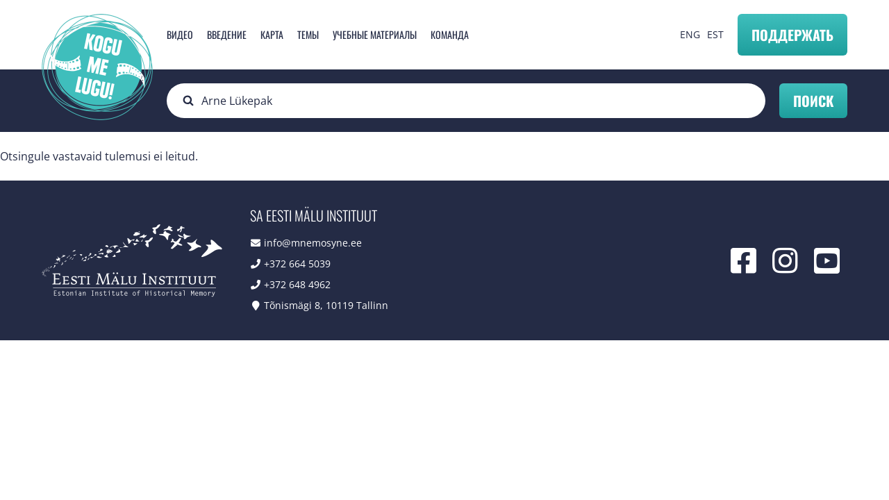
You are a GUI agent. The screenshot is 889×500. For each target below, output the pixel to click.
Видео (180, 34)
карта (271, 34)
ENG (690, 34)
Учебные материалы (375, 34)
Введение (227, 34)
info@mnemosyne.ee (313, 242)
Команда (450, 34)
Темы (308, 34)
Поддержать (792, 34)
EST (715, 34)
